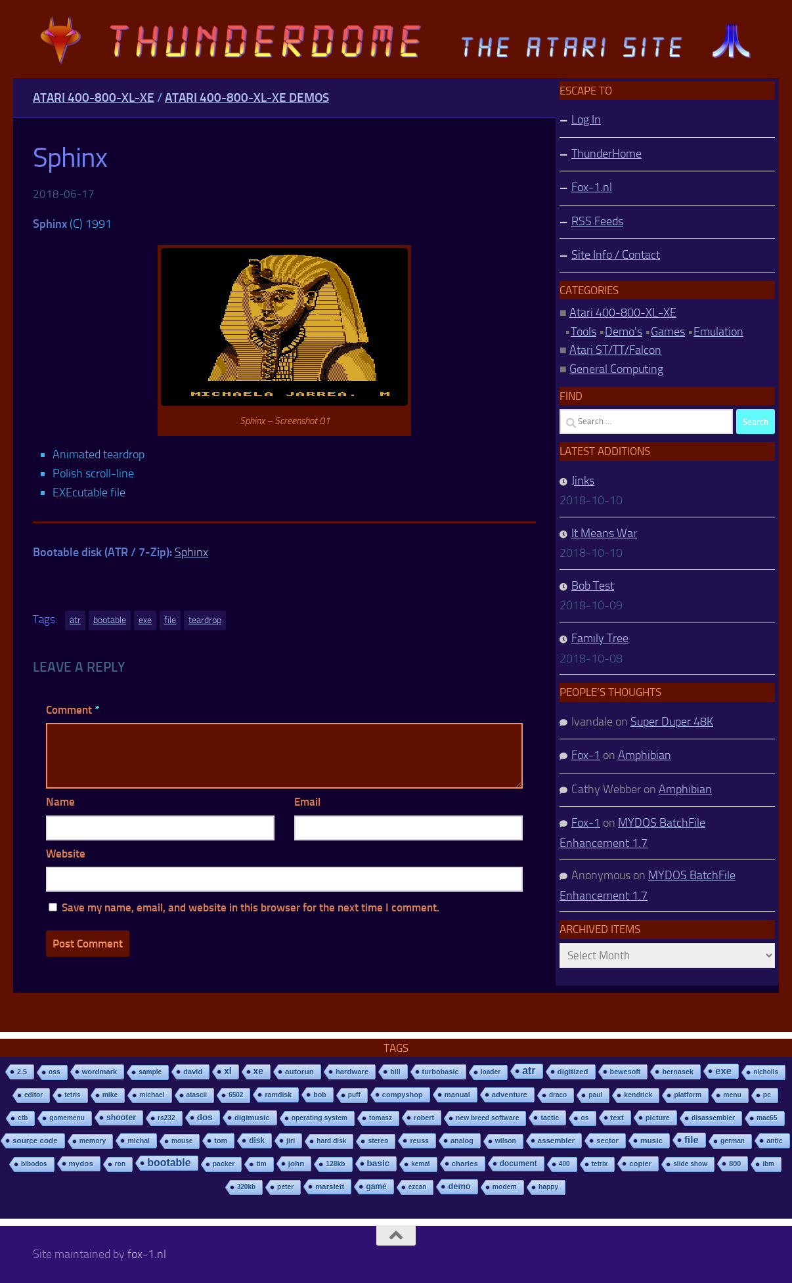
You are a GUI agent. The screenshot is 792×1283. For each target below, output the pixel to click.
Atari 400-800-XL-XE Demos (247, 97)
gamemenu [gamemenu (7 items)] (67, 1117)
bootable (109, 620)
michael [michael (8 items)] (151, 1094)
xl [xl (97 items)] (227, 1071)
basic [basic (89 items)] (378, 1163)
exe (145, 620)
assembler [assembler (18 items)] (556, 1140)
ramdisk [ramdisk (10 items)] (278, 1094)
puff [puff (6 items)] (354, 1094)
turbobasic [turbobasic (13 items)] (440, 1072)
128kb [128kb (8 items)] (335, 1163)
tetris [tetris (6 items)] (72, 1094)
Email (307, 801)
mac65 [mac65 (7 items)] (767, 1117)
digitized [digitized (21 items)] (573, 1072)
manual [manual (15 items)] (457, 1094)
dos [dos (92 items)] (205, 1117)
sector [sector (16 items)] (607, 1140)
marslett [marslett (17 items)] (329, 1186)
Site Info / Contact (615, 255)
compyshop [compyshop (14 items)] (402, 1094)
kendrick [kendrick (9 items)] (638, 1094)
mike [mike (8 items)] (110, 1094)
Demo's (623, 331)
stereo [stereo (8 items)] (378, 1140)
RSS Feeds (597, 221)
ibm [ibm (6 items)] (768, 1163)
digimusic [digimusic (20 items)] (252, 1117)
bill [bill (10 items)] (395, 1072)
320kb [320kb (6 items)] (246, 1186)
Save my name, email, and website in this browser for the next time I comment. (250, 907)
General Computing (616, 369)
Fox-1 (585, 755)
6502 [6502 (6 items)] (236, 1094)
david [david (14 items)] (192, 1072)
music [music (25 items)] (651, 1140)
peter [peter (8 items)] (285, 1186)
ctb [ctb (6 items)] (23, 1117)
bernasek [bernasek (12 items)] (677, 1072)
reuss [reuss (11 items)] (419, 1140)
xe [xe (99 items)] (258, 1071)
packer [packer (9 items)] (224, 1163)
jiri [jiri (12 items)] (290, 1140)
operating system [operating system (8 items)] (319, 1117)
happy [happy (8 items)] (548, 1186)
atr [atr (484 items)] (528, 1070)
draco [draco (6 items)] (558, 1094)
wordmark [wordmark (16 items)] (100, 1072)
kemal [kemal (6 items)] (420, 1163)
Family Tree (599, 638)
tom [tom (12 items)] (220, 1140)
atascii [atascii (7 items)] (197, 1094)
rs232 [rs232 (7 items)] (166, 1117)
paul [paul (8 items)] (595, 1094)
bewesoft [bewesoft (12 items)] (625, 1072)
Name (60, 801)
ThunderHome (606, 153)
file (170, 620)
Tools (583, 331)
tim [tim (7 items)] (261, 1163)
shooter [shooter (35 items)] (121, 1117)
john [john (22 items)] (296, 1163)
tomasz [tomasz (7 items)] (380, 1117)
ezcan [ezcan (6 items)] (417, 1186)
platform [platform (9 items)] (687, 1094)
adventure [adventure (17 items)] (509, 1094)
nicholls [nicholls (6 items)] (765, 1072)
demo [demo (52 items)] (459, 1186)
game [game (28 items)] (376, 1186)
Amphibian (644, 755)
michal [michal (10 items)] (138, 1140)
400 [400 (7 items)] (564, 1163)
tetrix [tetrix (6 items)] (599, 1163)
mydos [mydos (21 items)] (81, 1163)
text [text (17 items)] (617, 1117)
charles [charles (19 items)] (465, 1163)
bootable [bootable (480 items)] (168, 1162)
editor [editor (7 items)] (33, 1094)
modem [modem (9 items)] (505, 1186)
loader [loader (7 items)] (490, 1072)
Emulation (718, 331)
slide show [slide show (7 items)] (690, 1163)
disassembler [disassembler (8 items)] (713, 1117)
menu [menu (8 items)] (732, 1094)
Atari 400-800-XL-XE (93, 97)
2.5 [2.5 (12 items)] (22, 1072)
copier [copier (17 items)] (640, 1163)
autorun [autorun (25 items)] (299, 1071)
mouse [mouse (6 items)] (181, 1140)
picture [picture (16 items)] (658, 1117)
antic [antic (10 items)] (774, 1140)
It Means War (604, 533)
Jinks (582, 480)
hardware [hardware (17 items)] (352, 1072)
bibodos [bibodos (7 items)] (34, 1163)
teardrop (204, 620)
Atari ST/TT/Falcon (615, 350)
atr (75, 620)
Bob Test (592, 585)
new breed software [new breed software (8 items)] (487, 1117)
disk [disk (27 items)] (257, 1140)
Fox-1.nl (591, 187)
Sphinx (191, 552)
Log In (586, 119)
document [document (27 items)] (518, 1163)
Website (65, 853)
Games (668, 331)
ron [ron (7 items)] (120, 1163)
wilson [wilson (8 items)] (505, 1140)
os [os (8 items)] (584, 1117)
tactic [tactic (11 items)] (549, 1117)
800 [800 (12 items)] (735, 1163)
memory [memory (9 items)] (92, 1140)
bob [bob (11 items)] (319, 1094)
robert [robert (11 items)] (424, 1117)
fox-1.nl (146, 1254)
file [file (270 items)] (691, 1139)
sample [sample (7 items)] (150, 1072)
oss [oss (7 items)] (54, 1072)
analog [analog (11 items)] (462, 1140)
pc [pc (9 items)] (767, 1094)
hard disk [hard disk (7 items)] (331, 1140)
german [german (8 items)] (732, 1140)
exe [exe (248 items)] (723, 1070)
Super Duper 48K (671, 721)
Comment (72, 709)
